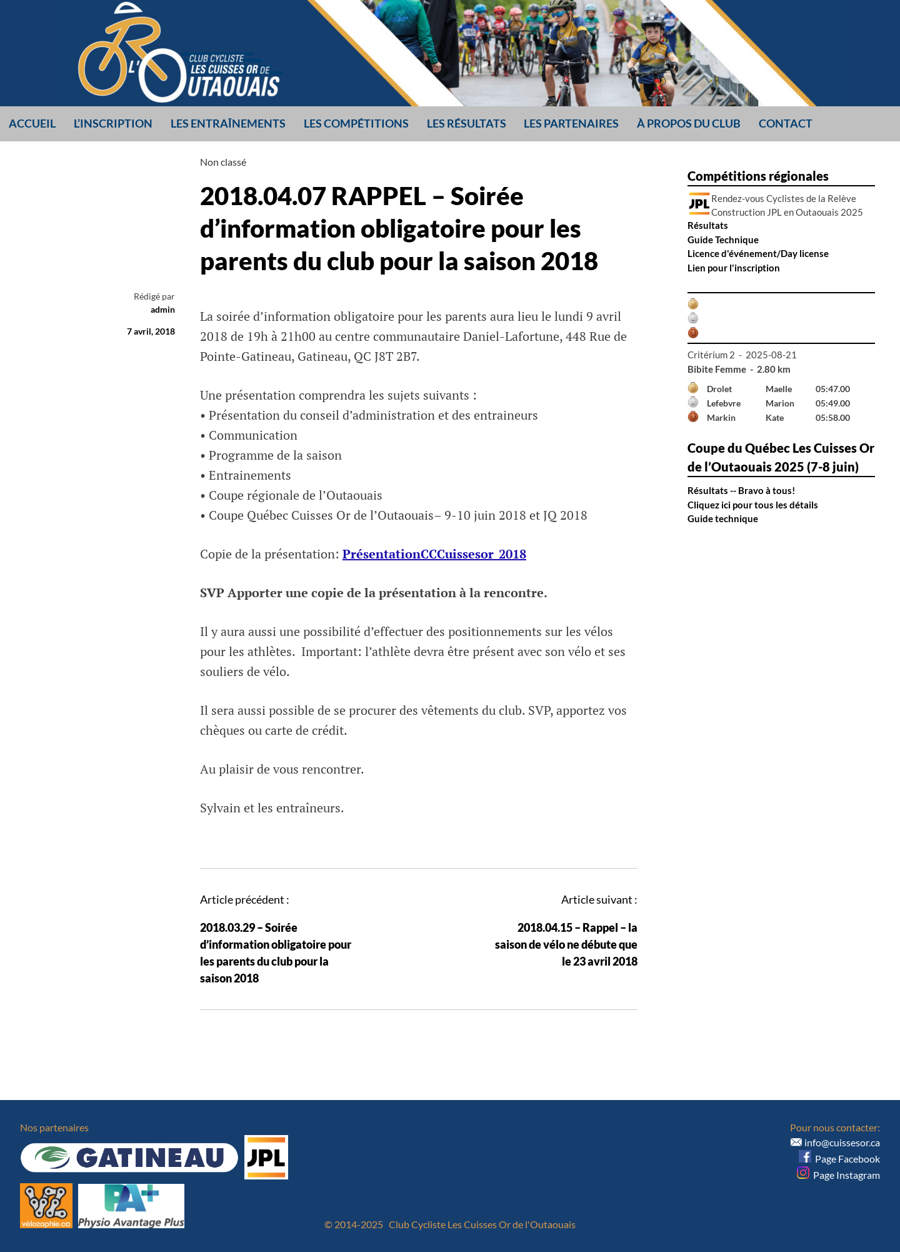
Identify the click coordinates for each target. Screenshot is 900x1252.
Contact (785, 123)
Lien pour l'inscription (734, 267)
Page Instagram (838, 1175)
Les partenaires (571, 123)
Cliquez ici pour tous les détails (753, 504)
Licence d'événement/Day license (758, 253)
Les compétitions (356, 123)
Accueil (32, 123)
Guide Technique (723, 239)
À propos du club (689, 123)
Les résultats (466, 123)
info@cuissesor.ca (842, 1142)
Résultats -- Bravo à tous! (741, 490)
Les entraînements (228, 123)
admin (163, 309)
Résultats (708, 225)
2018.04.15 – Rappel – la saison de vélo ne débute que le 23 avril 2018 (566, 944)
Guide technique (723, 518)
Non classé (223, 162)
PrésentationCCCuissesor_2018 (434, 553)
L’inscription (113, 123)
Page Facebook (839, 1158)
